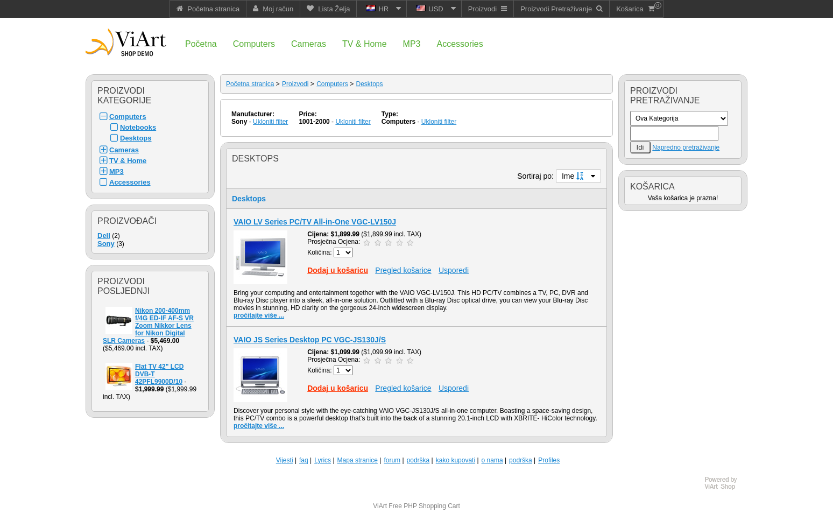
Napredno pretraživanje (685, 147)
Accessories (130, 182)
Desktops (136, 138)
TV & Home (127, 161)
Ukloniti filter (270, 121)
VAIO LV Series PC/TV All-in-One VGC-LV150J (315, 221)
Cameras (124, 150)
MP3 (116, 171)
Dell (103, 235)
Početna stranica (250, 84)
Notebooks (138, 127)
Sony (106, 244)
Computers (127, 117)
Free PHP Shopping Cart (424, 506)
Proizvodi (295, 84)
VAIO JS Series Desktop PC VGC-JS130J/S (310, 339)
